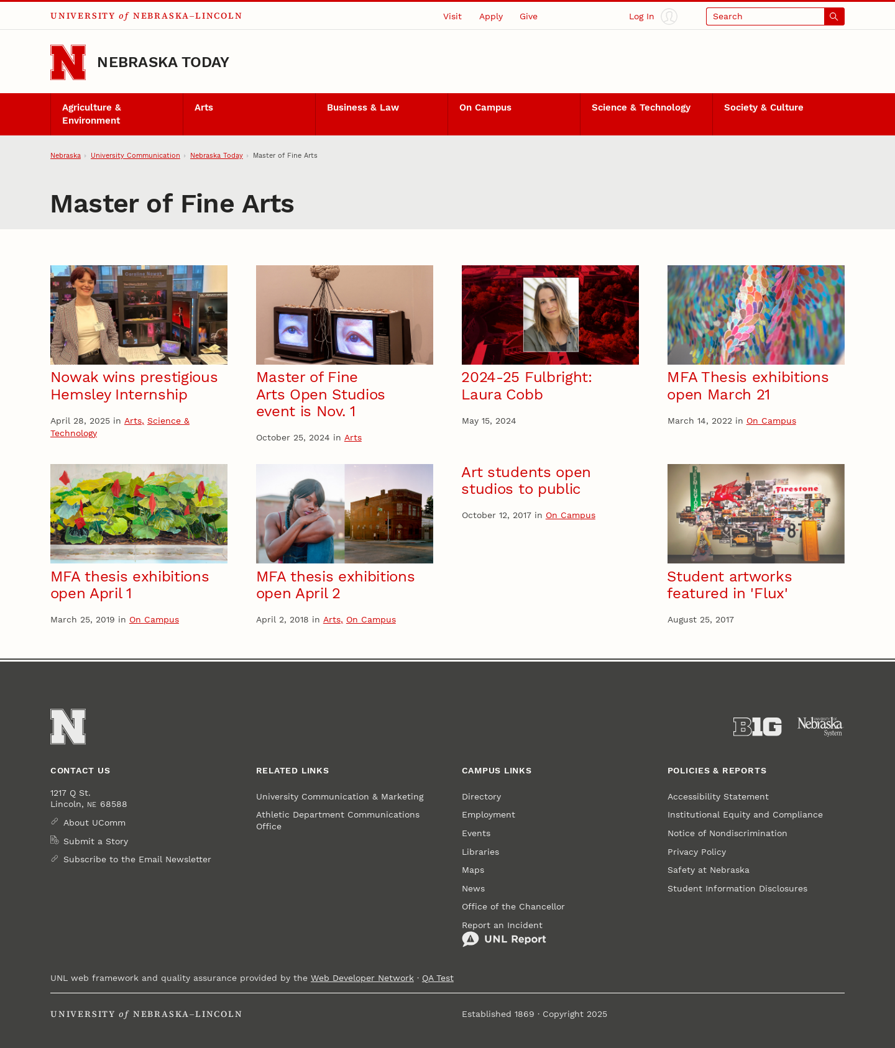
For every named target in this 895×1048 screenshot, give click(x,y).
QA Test (438, 978)
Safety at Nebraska (709, 870)
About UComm (94, 822)
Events (476, 833)
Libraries (480, 852)
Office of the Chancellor (513, 906)
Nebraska (65, 155)
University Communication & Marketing (339, 796)
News (473, 888)
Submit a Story (95, 841)
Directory (481, 796)
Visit (452, 16)
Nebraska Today (163, 62)
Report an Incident (504, 934)
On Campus (485, 107)
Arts (204, 107)
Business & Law (363, 107)
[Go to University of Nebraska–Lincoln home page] (68, 62)
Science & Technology (641, 107)
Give (529, 16)
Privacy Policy (697, 852)
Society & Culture (764, 107)
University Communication (135, 155)
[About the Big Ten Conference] (757, 727)
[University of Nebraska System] (821, 727)
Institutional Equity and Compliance (745, 814)
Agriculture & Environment (91, 113)
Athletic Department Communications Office (338, 820)
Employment (488, 814)
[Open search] (775, 16)
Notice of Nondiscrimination (727, 833)
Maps (473, 870)
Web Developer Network (362, 978)
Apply (491, 16)
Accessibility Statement (718, 796)
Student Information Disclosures (737, 888)
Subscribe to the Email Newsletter (137, 859)
